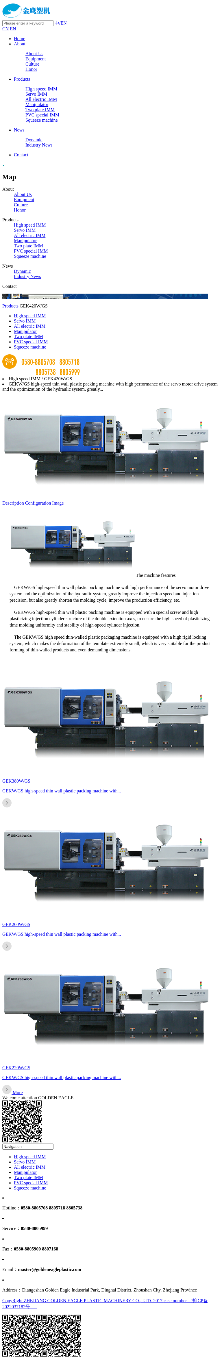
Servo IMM (36, 94)
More (18, 1092)
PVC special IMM (42, 114)
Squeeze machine (41, 120)
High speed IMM (41, 88)
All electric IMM (41, 99)
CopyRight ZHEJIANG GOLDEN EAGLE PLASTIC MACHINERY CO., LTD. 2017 (83, 1300)
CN (5, 28)
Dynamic (33, 139)
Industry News (39, 144)
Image (58, 503)
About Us (34, 53)
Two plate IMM (40, 109)
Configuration (38, 503)
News (19, 129)
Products (22, 79)
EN (13, 28)
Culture (32, 64)
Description (13, 503)
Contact (21, 154)
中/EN (61, 23)
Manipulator (36, 104)
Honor (31, 69)
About (19, 43)
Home (19, 38)
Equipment (35, 58)
